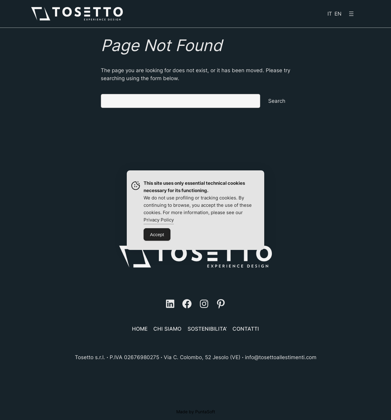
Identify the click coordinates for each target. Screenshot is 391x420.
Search (276, 101)
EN (338, 14)
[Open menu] (351, 13)
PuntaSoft (205, 411)
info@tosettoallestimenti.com (280, 357)
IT (329, 14)
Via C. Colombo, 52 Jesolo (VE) (202, 357)
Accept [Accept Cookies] (157, 234)
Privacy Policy (159, 220)
